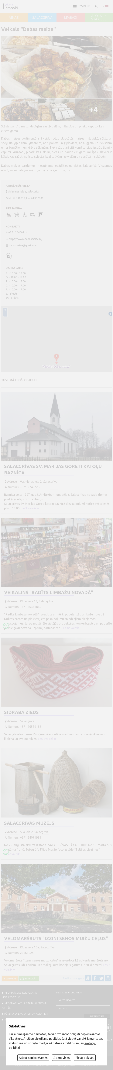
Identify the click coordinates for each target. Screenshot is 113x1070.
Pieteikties (97, 1016)
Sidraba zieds (21, 712)
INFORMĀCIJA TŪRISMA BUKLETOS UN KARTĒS (24, 1005)
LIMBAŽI (70, 17)
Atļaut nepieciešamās (33, 1057)
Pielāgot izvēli (85, 1057)
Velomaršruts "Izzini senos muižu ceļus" (56, 938)
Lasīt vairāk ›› (30, 508)
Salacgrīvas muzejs (29, 823)
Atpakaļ (10, 978)
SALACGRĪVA (42, 17)
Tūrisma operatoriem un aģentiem (26, 1013)
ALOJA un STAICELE (98, 17)
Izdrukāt (30, 978)
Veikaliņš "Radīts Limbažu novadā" (48, 592)
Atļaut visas (61, 1057)
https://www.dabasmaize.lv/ (26, 239)
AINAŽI (14, 17)
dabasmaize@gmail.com (23, 245)
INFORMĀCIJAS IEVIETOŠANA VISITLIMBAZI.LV (19, 995)
